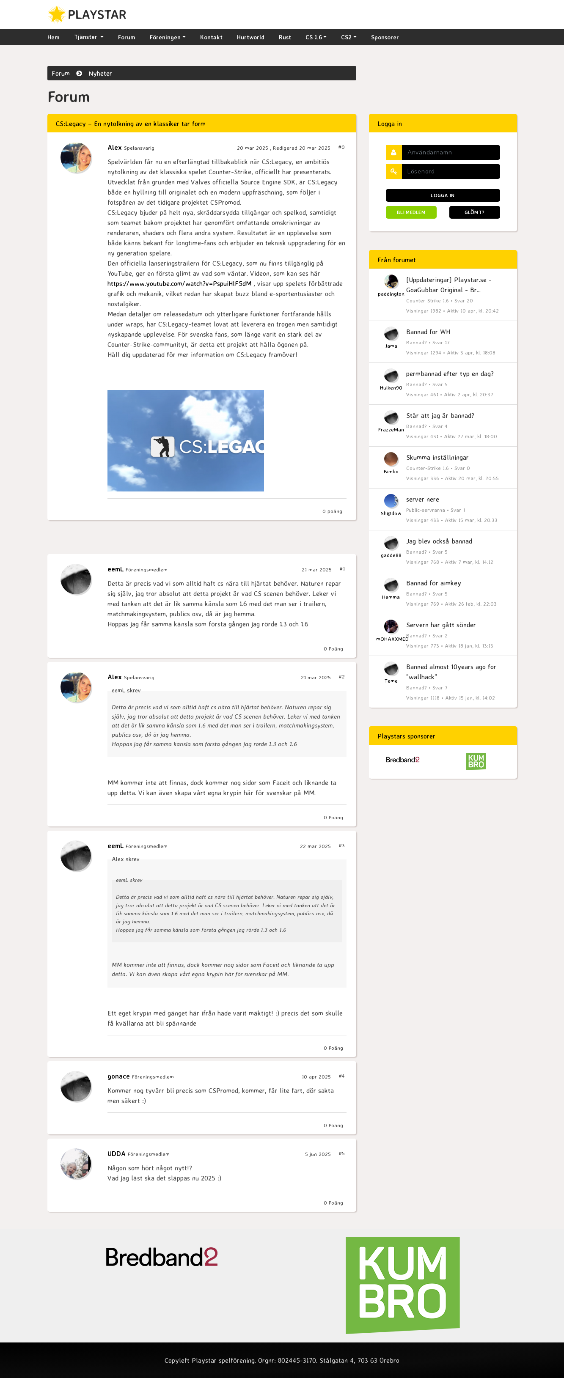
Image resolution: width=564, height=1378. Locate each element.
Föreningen (165, 37)
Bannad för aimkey (433, 583)
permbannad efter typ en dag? (450, 373)
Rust (285, 37)
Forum (126, 37)
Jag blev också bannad (439, 541)
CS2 (346, 37)
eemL (116, 569)
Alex (115, 147)
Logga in (442, 195)
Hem (53, 37)
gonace (119, 1076)
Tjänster (86, 36)
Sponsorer (385, 37)
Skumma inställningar (437, 457)
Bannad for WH (428, 331)
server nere (422, 499)
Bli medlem (411, 212)
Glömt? (475, 212)
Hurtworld (250, 37)
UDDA (117, 1153)
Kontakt (211, 37)
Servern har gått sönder (441, 624)
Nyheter (100, 73)
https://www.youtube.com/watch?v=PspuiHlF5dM (179, 283)
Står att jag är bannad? (440, 415)
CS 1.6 (313, 37)
